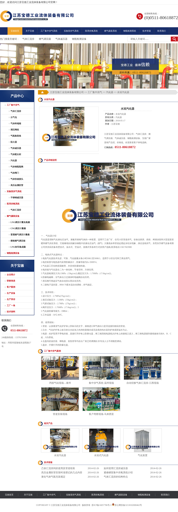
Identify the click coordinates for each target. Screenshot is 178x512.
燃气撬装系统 (110, 31)
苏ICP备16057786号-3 (101, 505)
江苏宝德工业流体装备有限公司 (67, 92)
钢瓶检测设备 (79, 39)
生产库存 (11, 299)
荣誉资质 (11, 281)
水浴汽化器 (60, 455)
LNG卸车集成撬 (18, 247)
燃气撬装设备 (13, 216)
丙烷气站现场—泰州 (60, 383)
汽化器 (14, 160)
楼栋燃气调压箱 (18, 241)
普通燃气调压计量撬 (20, 234)
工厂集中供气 (13, 105)
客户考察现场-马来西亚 (101, 414)
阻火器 (14, 142)
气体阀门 (15, 173)
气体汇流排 (28, 39)
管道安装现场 (60, 414)
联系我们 (161, 31)
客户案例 (11, 287)
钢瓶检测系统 (129, 31)
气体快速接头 (17, 179)
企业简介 (11, 275)
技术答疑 (146, 31)
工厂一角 (11, 305)
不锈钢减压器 (17, 197)
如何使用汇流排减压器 (116, 468)
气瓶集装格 (16, 136)
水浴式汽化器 (101, 455)
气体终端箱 (16, 123)
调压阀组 (15, 130)
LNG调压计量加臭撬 (20, 222)
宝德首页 (15, 31)
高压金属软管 (17, 185)
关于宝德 (30, 31)
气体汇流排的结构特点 (116, 476)
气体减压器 (61, 39)
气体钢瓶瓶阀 (17, 167)
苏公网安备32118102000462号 (127, 505)
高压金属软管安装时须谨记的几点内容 (61, 472)
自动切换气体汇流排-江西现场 (142, 383)
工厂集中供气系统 (49, 31)
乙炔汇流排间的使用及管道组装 (58, 468)
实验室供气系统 (71, 31)
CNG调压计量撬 (18, 228)
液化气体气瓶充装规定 (53, 476)
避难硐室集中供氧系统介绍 (118, 472)
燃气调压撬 (45, 39)
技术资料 (11, 312)
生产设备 (11, 293)
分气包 (14, 117)
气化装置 (142, 455)
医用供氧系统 (91, 31)
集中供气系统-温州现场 (101, 383)
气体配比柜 (16, 154)
